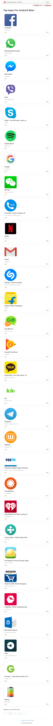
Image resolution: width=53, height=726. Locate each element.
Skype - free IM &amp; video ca (15, 120)
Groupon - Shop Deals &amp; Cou (16, 676)
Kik (6, 398)
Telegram (8, 421)
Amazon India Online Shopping (15, 584)
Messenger (8, 74)
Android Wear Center (13, 2)
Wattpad (7, 445)
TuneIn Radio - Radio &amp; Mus (16, 537)
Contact (28, 720)
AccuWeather (9, 491)
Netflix (7, 236)
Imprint (32, 720)
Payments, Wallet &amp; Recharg (16, 468)
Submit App (23, 720)
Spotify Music (9, 143)
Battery (7, 699)
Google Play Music (11, 352)
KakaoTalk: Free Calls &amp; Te (16, 375)
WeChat (7, 190)
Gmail (7, 259)
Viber (6, 97)
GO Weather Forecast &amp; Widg (16, 560)
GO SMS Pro (9, 329)
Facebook (8, 28)
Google (7, 167)
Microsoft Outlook (11, 630)
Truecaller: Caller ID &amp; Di (15, 213)
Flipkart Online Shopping (13, 306)
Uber (6, 653)
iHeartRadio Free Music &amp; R (16, 514)
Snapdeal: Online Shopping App (16, 607)
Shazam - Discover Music (13, 282)
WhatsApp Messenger (12, 51)
